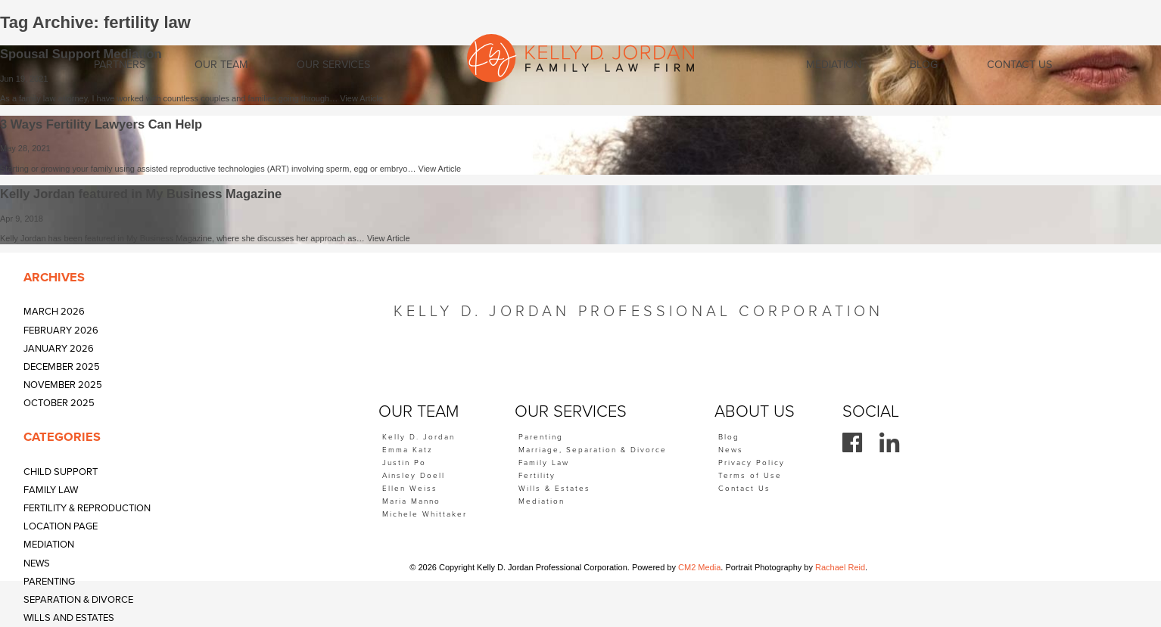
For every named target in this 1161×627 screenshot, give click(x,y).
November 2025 (62, 385)
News (36, 563)
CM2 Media (699, 567)
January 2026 (58, 349)
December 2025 (61, 367)
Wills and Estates (68, 618)
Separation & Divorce (78, 600)
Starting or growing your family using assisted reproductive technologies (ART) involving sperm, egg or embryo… (209, 168)
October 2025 (59, 403)
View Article (361, 98)
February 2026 (60, 330)
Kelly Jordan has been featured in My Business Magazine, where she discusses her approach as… (183, 238)
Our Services (333, 64)
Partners (119, 64)
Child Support (60, 472)
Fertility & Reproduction (87, 508)
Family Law (50, 490)
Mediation (48, 545)
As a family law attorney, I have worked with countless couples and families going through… (170, 98)
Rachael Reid (840, 567)
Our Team (221, 64)
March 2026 (54, 312)
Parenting (49, 582)
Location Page (60, 526)
